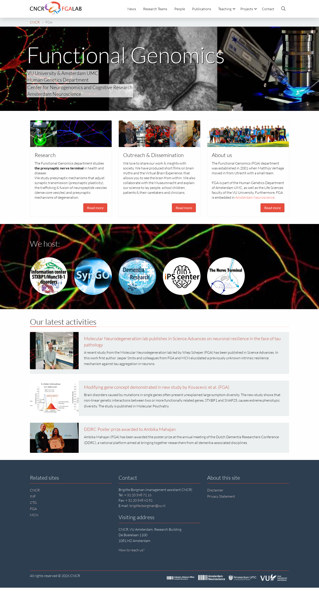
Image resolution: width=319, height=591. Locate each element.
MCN (34, 515)
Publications (201, 9)
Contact (268, 9)
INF (33, 496)
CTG (33, 502)
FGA (33, 509)
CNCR (35, 490)
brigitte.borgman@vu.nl (147, 505)
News (131, 9)
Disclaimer (215, 490)
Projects (248, 9)
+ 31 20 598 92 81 (139, 500)
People (179, 9)
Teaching (226, 9)
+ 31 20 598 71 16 (138, 495)
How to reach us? (131, 550)
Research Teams (155, 9)
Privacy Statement (221, 496)
